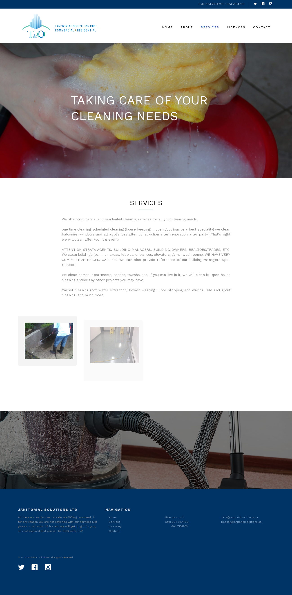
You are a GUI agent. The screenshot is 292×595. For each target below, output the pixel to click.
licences (236, 27)
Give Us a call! (174, 517)
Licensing (115, 526)
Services (210, 27)
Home (167, 27)
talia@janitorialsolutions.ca (239, 517)
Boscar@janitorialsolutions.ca (241, 521)
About (187, 27)
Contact (262, 27)
